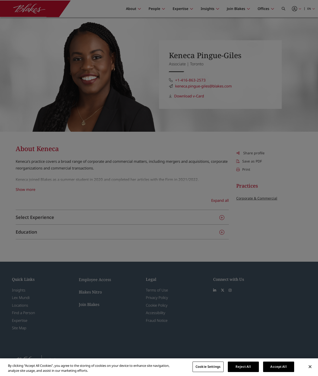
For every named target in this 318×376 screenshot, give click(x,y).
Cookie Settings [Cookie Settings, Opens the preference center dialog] (208, 366)
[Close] (310, 366)
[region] (159, 367)
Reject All (243, 366)
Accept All (278, 366)
